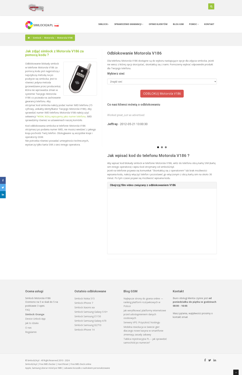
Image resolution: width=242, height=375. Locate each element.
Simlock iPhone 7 (83, 302)
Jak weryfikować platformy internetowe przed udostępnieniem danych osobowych (145, 314)
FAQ (27, 309)
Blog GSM (178, 24)
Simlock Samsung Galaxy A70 (90, 320)
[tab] (162, 185)
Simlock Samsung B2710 (87, 325)
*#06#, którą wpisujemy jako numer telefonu (61, 116)
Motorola (49, 37)
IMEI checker (50, 364)
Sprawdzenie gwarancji (128, 24)
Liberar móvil (47, 368)
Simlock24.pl (31, 364)
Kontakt (209, 24)
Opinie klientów (158, 24)
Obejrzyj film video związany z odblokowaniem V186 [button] (143, 185)
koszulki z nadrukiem (83, 368)
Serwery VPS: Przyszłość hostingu (142, 322)
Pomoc (194, 24)
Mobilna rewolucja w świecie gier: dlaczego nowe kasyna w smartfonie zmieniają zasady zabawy (143, 330)
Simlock (103, 24)
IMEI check (80, 364)
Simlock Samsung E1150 (87, 316)
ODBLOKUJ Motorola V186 (162, 93)
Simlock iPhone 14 (84, 329)
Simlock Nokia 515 (84, 298)
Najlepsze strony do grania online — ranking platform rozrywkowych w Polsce (143, 302)
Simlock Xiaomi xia (84, 307)
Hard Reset (63, 364)
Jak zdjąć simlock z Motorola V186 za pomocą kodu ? (54, 53)
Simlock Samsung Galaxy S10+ (91, 311)
